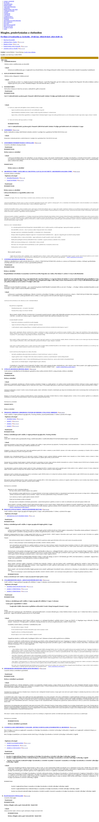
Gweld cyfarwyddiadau (30, 52)
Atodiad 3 (13, 426)
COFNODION (11, 130)
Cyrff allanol (7, 15)
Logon (5, 29)
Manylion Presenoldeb (9, 40)
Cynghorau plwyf (8, 16)
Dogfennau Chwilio (9, 18)
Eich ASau (6, 23)
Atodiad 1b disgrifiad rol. (16, 745)
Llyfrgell (6, 12)
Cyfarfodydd (7, 13)
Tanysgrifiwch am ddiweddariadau (12, 20)
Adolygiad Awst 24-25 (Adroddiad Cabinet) (21, 516)
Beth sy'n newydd (8, 26)
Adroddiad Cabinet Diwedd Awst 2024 (20, 586)
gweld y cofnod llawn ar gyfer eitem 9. (19, 507)
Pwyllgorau (6, 2)
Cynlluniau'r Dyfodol (9, 11)
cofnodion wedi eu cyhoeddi (14, 48)
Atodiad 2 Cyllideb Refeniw (17, 591)
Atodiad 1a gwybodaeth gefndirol (18, 743)
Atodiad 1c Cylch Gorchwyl (17, 747)
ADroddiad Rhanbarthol (16, 178)
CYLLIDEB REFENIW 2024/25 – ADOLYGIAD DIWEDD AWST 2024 (26, 580)
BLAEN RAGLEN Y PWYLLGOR (17, 795)
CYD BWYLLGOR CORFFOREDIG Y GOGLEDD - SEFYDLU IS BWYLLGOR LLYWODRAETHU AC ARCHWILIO (40, 727)
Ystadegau (6, 19)
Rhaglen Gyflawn (11, 44)
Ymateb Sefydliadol (15, 180)
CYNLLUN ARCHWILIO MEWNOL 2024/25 (20, 369)
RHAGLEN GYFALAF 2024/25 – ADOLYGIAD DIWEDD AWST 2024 (26, 509)
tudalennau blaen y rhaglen (14, 42)
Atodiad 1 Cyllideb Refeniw (17, 589)
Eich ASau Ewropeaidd (9, 24)
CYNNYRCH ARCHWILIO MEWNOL (18, 259)
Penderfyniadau (7, 5)
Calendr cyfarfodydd (9, 1)
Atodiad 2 (13, 423)
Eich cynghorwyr (8, 22)
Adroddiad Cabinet (15, 419)
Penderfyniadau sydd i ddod (11, 9)
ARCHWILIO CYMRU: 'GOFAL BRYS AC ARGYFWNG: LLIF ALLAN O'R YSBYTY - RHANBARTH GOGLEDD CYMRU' (42, 171)
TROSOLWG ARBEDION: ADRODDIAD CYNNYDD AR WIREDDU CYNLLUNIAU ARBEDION (34, 412)
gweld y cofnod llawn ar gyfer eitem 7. (66, 367)
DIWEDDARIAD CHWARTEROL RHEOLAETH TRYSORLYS (25, 668)
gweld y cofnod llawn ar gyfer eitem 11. (56, 666)
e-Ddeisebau (7, 8)
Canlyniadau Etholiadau (10, 6)
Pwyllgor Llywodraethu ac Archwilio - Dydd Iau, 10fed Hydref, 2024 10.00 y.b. (32, 37)
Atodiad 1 (13, 421)
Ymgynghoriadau (8, 4)
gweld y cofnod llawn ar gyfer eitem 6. (75, 257)
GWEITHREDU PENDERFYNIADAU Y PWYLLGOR (22, 142)
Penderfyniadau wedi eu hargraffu (16, 46)
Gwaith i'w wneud (8, 27)
